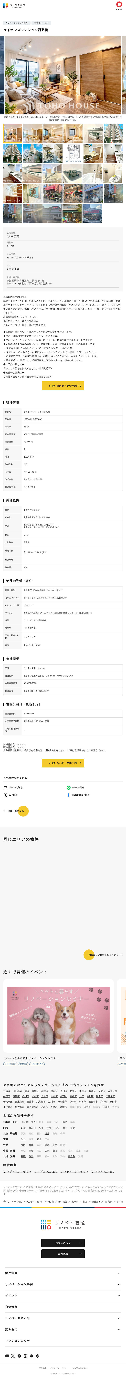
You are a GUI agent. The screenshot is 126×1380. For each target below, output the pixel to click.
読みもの (11, 1329)
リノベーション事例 (19, 1284)
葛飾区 (73, 1096)
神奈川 (32, 1127)
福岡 (23, 1156)
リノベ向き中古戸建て (102, 1171)
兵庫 (31, 1145)
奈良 (54, 1145)
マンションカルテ (17, 1340)
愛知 (23, 1139)
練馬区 (44, 1091)
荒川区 (90, 1096)
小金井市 (7, 1107)
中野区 (6, 1096)
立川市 (51, 1101)
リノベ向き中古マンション (74, 1171)
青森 (33, 1122)
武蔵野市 (41, 1101)
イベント (11, 1295)
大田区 (63, 1091)
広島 (47, 1150)
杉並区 (73, 1091)
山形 (65, 1122)
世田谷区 (17, 1091)
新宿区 (6, 1091)
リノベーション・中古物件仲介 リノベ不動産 (30, 1201)
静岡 (39, 1139)
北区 (81, 1096)
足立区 (101, 1091)
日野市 (113, 1101)
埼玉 (41, 1127)
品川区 (25, 1096)
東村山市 (62, 1101)
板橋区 (92, 1091)
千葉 (49, 1127)
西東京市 (19, 1101)
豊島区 (35, 1091)
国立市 (87, 1107)
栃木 (65, 1127)
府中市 (103, 1101)
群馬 (72, 1127)
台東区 (54, 1096)
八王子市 (112, 1091)
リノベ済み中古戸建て (45, 1171)
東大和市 (19, 1107)
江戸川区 (110, 1096)
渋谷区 (54, 1091)
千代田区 (7, 1101)
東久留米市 (32, 1107)
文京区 (44, 1096)
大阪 (23, 1145)
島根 (31, 1150)
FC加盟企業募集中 (79, 1368)
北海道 (24, 1122)
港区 (27, 1091)
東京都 (75, 1201)
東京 (23, 1127)
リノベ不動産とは (17, 1318)
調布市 (82, 1101)
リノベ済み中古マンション (17, 1171)
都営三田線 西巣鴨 (102, 1201)
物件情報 (62, 1201)
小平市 (73, 1101)
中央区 (82, 1091)
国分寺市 (93, 1101)
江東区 (35, 1096)
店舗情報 (11, 1306)
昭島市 (44, 1107)
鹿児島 (71, 1156)
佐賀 (31, 1156)
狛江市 (106, 1107)
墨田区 (99, 1096)
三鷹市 (30, 1101)
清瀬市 (63, 1107)
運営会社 (42, 1368)
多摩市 (54, 1107)
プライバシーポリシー (59, 1368)
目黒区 (16, 1096)
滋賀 (47, 1145)
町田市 (63, 1096)
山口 (54, 1150)
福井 (47, 1133)
